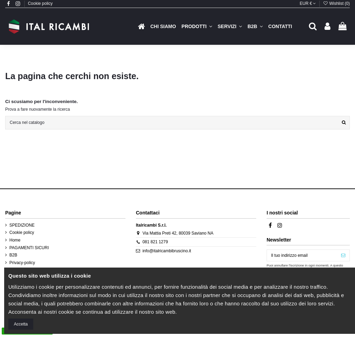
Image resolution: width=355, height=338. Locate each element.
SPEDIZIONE (22, 225)
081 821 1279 (155, 241)
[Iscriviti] (343, 255)
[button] (197, 26)
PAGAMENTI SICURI (29, 247)
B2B (13, 255)
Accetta (21, 324)
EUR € (308, 3)
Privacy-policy (22, 262)
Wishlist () (336, 3)
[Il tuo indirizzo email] (302, 255)
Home (14, 240)
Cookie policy (40, 3)
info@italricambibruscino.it (166, 250)
